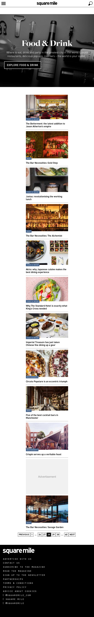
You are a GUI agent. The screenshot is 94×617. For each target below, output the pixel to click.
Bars (29, 158)
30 (58, 534)
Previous (24, 534)
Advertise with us (17, 559)
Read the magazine (17, 571)
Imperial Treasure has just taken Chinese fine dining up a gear (43, 344)
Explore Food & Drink (22, 65)
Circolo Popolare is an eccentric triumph (46, 381)
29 (53, 534)
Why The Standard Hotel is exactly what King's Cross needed (46, 307)
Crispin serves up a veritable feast (43, 454)
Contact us (11, 562)
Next (72, 534)
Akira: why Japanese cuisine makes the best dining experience (46, 271)
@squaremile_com (17, 595)
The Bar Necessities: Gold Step (42, 163)
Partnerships (13, 579)
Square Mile (13, 599)
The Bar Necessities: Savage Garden (44, 527)
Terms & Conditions (18, 583)
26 (40, 534)
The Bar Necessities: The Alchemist (44, 235)
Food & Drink (47, 43)
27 (44, 534)
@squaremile (13, 603)
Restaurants (32, 377)
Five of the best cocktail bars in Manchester (42, 416)
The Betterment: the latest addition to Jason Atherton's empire (45, 125)
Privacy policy (14, 587)
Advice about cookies (20, 591)
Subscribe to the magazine (24, 567)
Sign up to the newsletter (24, 575)
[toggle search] (90, 3)
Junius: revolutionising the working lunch (44, 198)
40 (66, 534)
